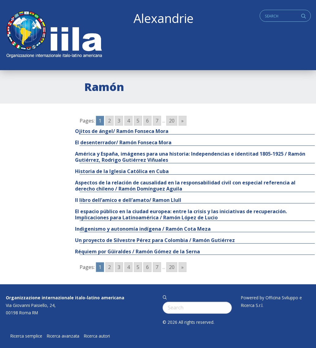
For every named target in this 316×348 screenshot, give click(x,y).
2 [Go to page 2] (109, 120)
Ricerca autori (97, 336)
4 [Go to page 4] (128, 120)
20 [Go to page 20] (172, 120)
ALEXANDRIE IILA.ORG (54, 35)
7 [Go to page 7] (157, 120)
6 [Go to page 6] (147, 120)
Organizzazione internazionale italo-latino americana (65, 298)
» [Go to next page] (182, 120)
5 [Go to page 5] (138, 120)
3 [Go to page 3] (119, 120)
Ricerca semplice (26, 336)
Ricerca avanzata (63, 336)
